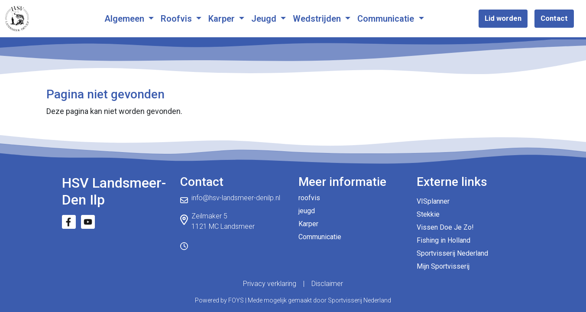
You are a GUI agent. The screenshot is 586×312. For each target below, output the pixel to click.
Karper (222, 18)
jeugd (306, 211)
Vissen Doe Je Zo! (445, 227)
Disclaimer (327, 284)
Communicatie (386, 18)
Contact (554, 18)
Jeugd (264, 18)
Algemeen (125, 18)
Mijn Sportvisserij (443, 266)
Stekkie (428, 214)
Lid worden (503, 18)
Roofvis (177, 18)
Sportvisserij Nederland (452, 253)
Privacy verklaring (269, 284)
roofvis (309, 198)
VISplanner (433, 201)
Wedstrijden (318, 18)
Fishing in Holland (443, 240)
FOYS (236, 300)
